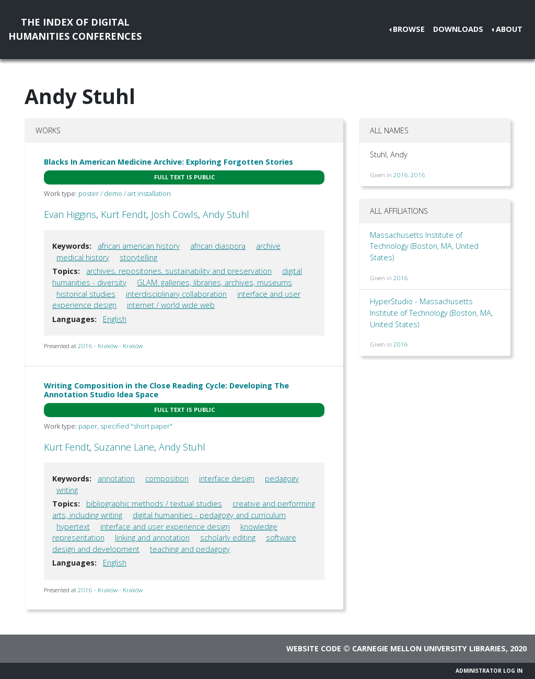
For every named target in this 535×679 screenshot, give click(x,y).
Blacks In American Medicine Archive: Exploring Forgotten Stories (168, 162)
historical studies (85, 294)
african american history (139, 246)
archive (268, 246)
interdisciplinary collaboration (176, 294)
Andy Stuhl (226, 214)
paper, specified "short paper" (125, 426)
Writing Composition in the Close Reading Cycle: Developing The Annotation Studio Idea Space (166, 390)
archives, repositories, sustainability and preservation (179, 271)
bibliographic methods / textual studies (154, 504)
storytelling (138, 257)
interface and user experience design (165, 527)
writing (67, 490)
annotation (116, 479)
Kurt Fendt (123, 214)
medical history (82, 257)
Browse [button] (409, 29)
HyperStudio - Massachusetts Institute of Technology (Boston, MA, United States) (431, 312)
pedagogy (282, 479)
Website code (313, 648)
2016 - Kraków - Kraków (110, 346)
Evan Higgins (70, 214)
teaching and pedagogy (190, 549)
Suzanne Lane (124, 447)
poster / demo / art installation (124, 193)
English (114, 319)
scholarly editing (227, 538)
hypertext (73, 527)
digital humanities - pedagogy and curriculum (209, 515)
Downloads (458, 29)
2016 (400, 175)
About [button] (509, 29)
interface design (226, 479)
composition (167, 479)
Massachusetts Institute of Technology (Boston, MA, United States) (424, 246)
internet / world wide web (171, 305)
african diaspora (218, 246)
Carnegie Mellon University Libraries (429, 648)
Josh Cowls (174, 214)
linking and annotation (152, 538)
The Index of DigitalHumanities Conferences (75, 29)
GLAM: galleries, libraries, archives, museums (214, 282)
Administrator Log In (489, 670)
